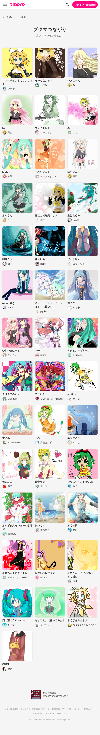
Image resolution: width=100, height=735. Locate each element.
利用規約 (56, 709)
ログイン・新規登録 (85, 4)
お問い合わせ (89, 709)
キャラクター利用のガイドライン (35, 709)
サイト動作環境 (11, 709)
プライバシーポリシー (72, 709)
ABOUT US (61, 714)
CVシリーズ (38, 714)
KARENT (50, 714)
